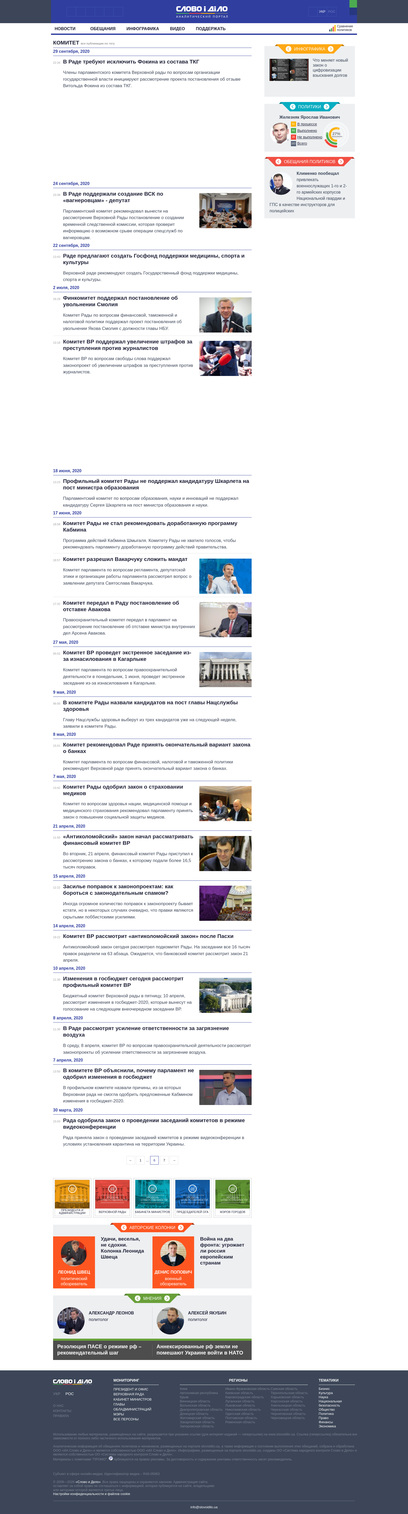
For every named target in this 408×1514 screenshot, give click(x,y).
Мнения (152, 1298)
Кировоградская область (244, 1397)
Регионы (238, 1380)
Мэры (118, 1414)
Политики (309, 107)
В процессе (307, 124)
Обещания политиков (309, 161)
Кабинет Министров (132, 1399)
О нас (58, 1406)
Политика (326, 1414)
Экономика (327, 1426)
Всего (302, 143)
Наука (323, 1397)
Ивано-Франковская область (247, 1389)
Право (324, 1418)
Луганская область (240, 1401)
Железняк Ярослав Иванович (309, 117)
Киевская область (239, 1393)
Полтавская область (241, 1418)
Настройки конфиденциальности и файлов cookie (91, 1494)
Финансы (326, 1422)
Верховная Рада (128, 1394)
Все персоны (126, 1419)
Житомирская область (197, 1418)
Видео (177, 29)
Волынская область (195, 1405)
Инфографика (142, 29)
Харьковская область (287, 1397)
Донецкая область (194, 1414)
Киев (183, 1389)
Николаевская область (243, 1409)
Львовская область (240, 1405)
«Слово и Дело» (87, 1482)
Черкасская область (286, 1409)
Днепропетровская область (201, 1409)
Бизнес (324, 1389)
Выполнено (307, 131)
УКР (322, 12)
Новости (67, 29)
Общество (327, 1409)
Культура (326, 1393)
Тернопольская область (289, 1393)
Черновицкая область (288, 1418)
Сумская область (284, 1389)
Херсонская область (287, 1401)
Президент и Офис (130, 1389)
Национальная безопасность (330, 1403)
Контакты (62, 1411)
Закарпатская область (197, 1422)
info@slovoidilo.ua (204, 1507)
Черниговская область (288, 1414)
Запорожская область (197, 1426)
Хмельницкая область (288, 1405)
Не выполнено (309, 137)
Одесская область (239, 1414)
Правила (61, 1416)
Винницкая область (195, 1401)
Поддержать (211, 29)
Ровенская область (240, 1422)
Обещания (103, 29)
